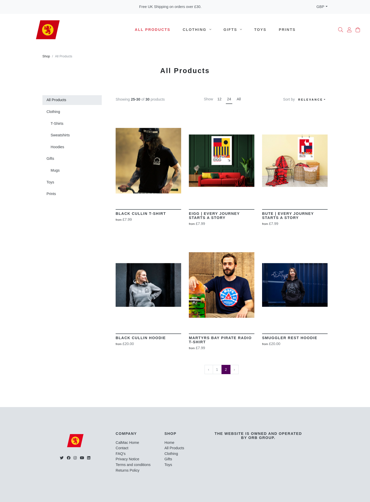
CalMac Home (127, 443)
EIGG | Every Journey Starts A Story (214, 216)
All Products (152, 30)
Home (169, 443)
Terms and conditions (133, 465)
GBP (320, 7)
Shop (46, 56)
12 (219, 99)
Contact (122, 448)
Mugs (55, 170)
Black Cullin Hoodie (141, 338)
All (239, 99)
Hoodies (57, 147)
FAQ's (121, 454)
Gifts (233, 30)
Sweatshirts (60, 135)
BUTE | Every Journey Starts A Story (288, 216)
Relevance (310, 99)
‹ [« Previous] (208, 369)
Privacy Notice (127, 459)
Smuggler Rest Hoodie (289, 338)
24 (229, 99)
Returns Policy (128, 470)
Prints (287, 30)
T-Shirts (57, 123)
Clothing (197, 30)
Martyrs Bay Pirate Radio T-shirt (220, 340)
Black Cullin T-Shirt (141, 214)
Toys (260, 30)
